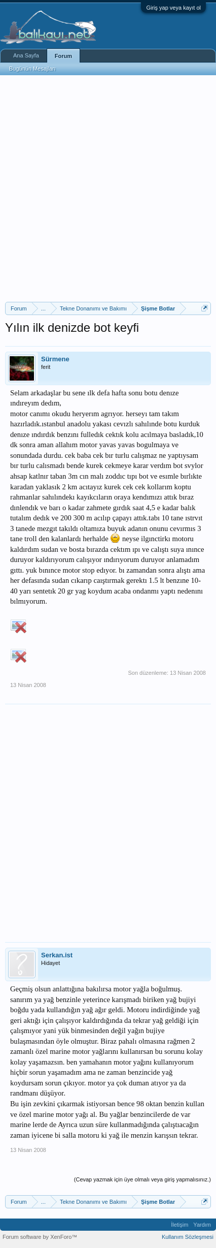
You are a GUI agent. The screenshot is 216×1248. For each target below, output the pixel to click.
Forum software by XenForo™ (40, 1237)
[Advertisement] (108, 188)
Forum (63, 56)
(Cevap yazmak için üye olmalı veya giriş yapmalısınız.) (142, 1179)
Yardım (202, 1225)
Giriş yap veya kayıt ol (173, 8)
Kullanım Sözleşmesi (187, 1237)
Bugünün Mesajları (32, 69)
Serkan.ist (57, 955)
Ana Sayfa (26, 55)
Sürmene (55, 359)
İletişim (179, 1225)
